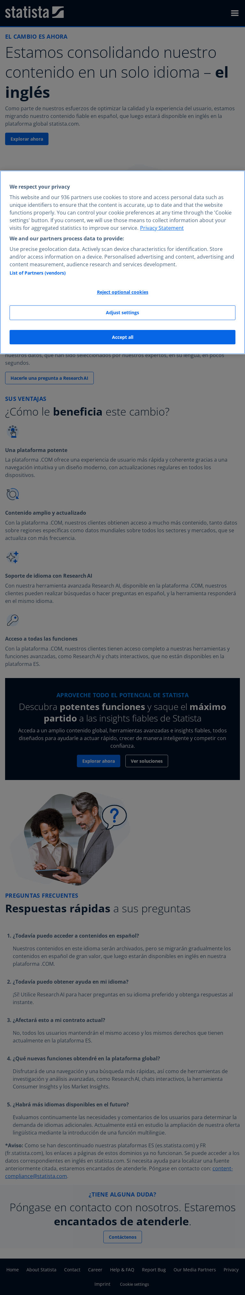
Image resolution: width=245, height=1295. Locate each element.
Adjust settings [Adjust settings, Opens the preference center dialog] (122, 312)
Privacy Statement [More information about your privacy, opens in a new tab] (162, 227)
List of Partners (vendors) (38, 273)
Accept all (122, 337)
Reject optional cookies (122, 292)
